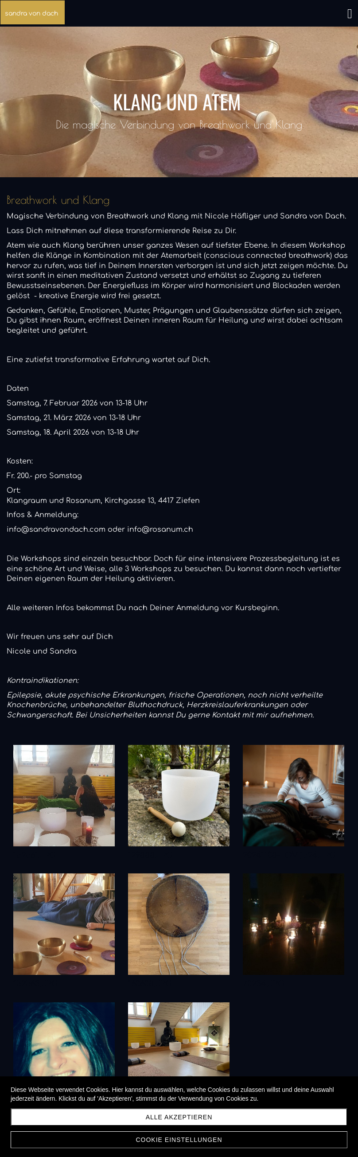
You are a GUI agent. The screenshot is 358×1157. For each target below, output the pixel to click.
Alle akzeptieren (179, 1117)
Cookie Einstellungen (179, 1139)
